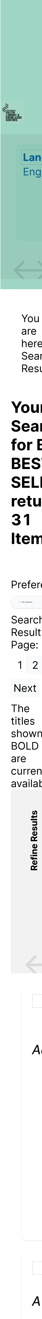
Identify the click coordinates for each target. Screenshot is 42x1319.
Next (25, 688)
